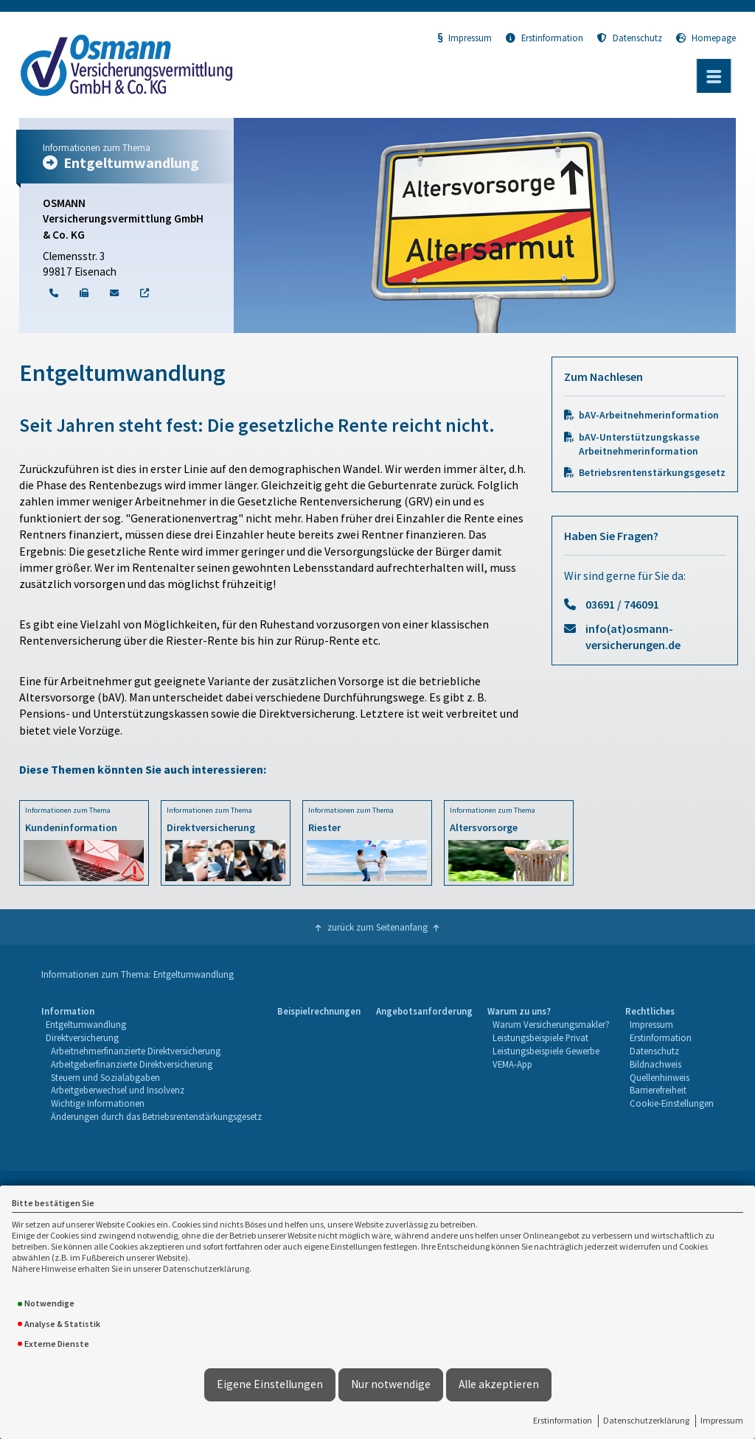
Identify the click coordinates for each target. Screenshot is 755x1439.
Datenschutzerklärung (646, 1420)
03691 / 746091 (622, 604)
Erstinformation (562, 1420)
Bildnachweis (655, 1064)
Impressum (721, 1420)
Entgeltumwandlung (86, 1024)
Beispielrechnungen (319, 1011)
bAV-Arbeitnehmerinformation (649, 415)
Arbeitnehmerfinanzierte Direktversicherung (135, 1051)
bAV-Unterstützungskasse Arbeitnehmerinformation (639, 444)
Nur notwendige (391, 1384)
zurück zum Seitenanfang (377, 927)
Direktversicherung (82, 1037)
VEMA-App (512, 1064)
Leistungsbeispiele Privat (540, 1037)
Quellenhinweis (659, 1077)
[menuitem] (151, 1064)
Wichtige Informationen (98, 1103)
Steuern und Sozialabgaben (105, 1077)
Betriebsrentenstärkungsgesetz (652, 472)
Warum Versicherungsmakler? (551, 1024)
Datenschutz (629, 37)
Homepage (706, 37)
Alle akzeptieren (499, 1384)
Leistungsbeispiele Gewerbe (546, 1051)
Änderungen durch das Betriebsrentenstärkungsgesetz (156, 1116)
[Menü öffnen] (713, 76)
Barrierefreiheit (658, 1090)
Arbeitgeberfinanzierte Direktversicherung (131, 1064)
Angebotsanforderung (424, 1011)
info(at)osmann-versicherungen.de (633, 636)
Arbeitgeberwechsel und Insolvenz (117, 1090)
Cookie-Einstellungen (672, 1103)
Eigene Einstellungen (270, 1384)
